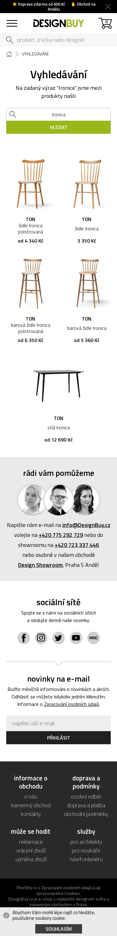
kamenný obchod (31, 805)
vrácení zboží (31, 850)
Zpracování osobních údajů (71, 704)
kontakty (31, 814)
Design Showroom (40, 565)
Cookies (72, 893)
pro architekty (86, 841)
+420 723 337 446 (77, 545)
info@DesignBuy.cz (86, 525)
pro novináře (86, 850)
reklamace (31, 841)
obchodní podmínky (86, 814)
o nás (30, 796)
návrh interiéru (86, 859)
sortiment (12, 20)
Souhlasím (59, 929)
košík (106, 22)
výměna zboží (30, 859)
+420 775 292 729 (61, 535)
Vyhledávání (35, 54)
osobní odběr (86, 796)
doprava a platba (86, 805)
